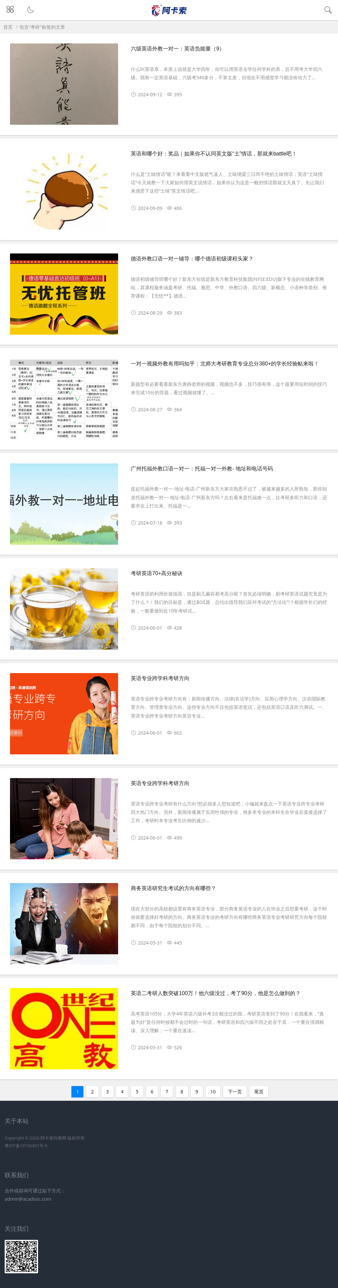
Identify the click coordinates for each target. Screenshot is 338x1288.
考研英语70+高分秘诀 (157, 573)
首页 (8, 27)
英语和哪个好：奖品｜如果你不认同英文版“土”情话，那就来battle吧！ (214, 153)
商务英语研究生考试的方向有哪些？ (173, 888)
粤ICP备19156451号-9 (26, 1146)
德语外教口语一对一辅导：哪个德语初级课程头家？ (192, 258)
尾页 (259, 1091)
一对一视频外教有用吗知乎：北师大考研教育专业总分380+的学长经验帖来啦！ (225, 363)
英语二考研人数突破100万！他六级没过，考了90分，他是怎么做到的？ (216, 993)
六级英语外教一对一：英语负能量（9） (178, 48)
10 (213, 1091)
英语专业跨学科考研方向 (160, 678)
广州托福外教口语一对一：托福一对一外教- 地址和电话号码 (202, 468)
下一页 (235, 1091)
